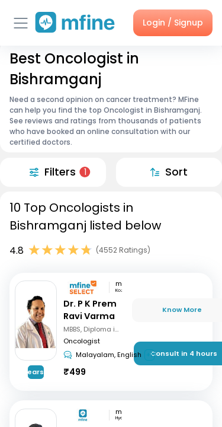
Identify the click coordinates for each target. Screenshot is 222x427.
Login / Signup (173, 22)
